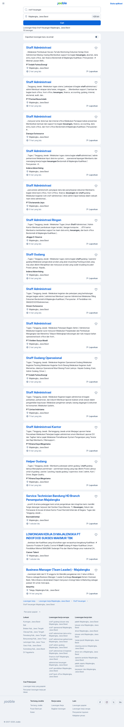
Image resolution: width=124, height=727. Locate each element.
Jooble (17, 722)
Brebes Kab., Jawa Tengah (33, 628)
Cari (62, 23)
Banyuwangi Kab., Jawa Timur (34, 639)
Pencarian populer (32, 612)
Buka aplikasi (116, 3)
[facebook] (100, 702)
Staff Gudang (35, 254)
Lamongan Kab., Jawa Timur (34, 642)
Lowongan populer (79, 705)
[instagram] (106, 702)
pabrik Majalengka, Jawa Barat (86, 622)
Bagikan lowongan (58, 709)
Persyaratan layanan (80, 712)
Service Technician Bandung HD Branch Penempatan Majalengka (53, 498)
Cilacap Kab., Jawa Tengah (33, 632)
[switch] (97, 37)
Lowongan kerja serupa (81, 709)
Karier (32, 712)
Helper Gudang (36, 461)
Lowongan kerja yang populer (34, 686)
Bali (24, 625)
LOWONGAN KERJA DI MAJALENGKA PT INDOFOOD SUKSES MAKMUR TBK (53, 536)
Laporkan (92, 71)
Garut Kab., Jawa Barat (32, 645)
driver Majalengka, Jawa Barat (86, 631)
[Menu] (3, 3)
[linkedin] (120, 702)
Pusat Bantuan (36, 709)
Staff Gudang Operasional (44, 358)
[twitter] (113, 702)
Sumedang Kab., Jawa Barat (34, 649)
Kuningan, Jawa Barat (31, 622)
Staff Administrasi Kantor (43, 427)
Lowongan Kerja (57, 705)
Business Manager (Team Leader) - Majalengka (58, 569)
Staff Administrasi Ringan (43, 220)
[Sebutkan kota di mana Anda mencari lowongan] (62, 16)
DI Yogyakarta (28, 652)
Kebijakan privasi (79, 715)
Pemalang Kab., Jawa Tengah (34, 635)
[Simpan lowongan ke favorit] (96, 48)
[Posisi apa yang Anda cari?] (62, 10)
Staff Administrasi (38, 47)
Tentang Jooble (36, 705)
